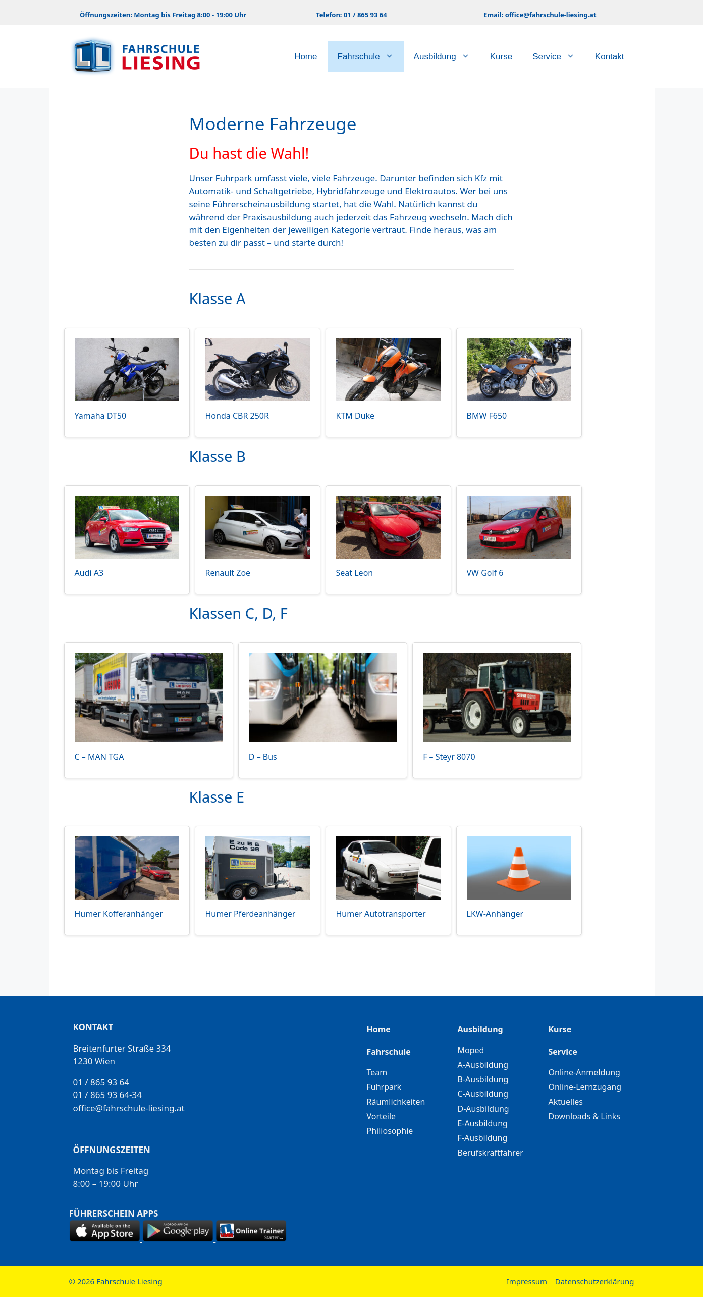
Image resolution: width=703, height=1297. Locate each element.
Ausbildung (447, 56)
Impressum (527, 1281)
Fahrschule (371, 56)
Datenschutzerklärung (594, 1281)
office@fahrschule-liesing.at (129, 1108)
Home (305, 56)
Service (558, 56)
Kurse (501, 56)
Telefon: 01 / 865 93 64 (351, 14)
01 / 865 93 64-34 (107, 1095)
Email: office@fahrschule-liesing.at (539, 14)
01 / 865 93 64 (101, 1082)
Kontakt (609, 56)
